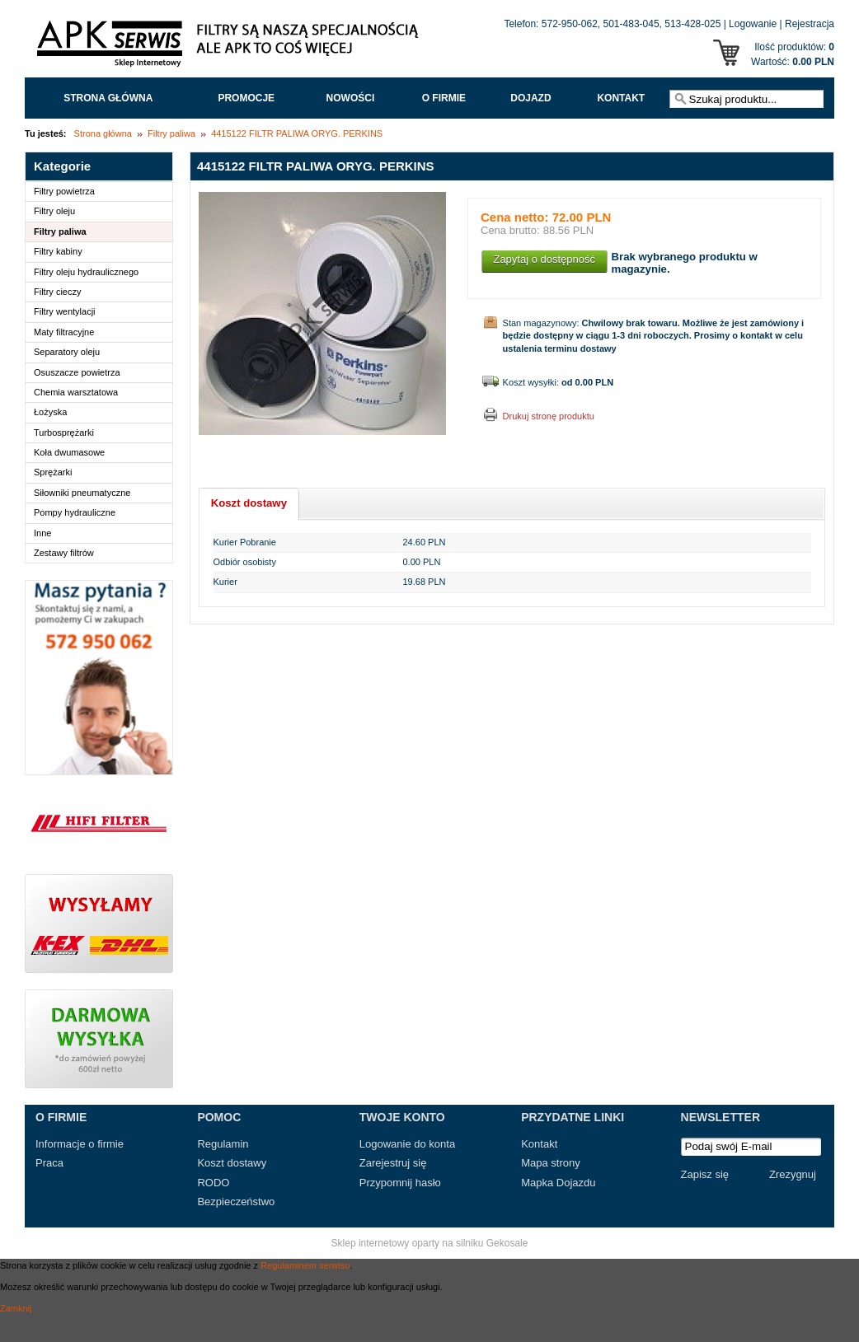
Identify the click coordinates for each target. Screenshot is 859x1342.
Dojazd (530, 98)
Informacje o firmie (79, 1144)
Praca (49, 1163)
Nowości (350, 98)
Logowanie (753, 24)
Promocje (246, 98)
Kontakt (621, 98)
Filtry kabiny (58, 251)
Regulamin (222, 1144)
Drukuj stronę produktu (548, 416)
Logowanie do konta (407, 1144)
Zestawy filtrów (64, 553)
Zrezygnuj (792, 1174)
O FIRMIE (444, 98)
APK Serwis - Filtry (231, 48)
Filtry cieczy (57, 292)
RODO (213, 1182)
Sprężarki (53, 472)
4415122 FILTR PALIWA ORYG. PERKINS (297, 133)
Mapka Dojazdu (558, 1182)
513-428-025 (692, 24)
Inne (42, 533)
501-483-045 (631, 24)
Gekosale (507, 1243)
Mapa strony (550, 1163)
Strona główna (108, 98)
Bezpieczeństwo (236, 1201)
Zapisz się (705, 1174)
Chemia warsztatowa (76, 392)
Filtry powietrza (64, 191)
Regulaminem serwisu (305, 1265)
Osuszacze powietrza (77, 372)
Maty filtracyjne (64, 332)
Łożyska (50, 412)
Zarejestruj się (393, 1163)
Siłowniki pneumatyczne (82, 493)
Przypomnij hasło (400, 1182)
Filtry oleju (54, 211)
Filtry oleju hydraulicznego (86, 272)
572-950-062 (570, 24)
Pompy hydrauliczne (74, 512)
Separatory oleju (67, 352)
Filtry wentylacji (65, 311)
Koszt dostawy (231, 1163)
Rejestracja (809, 24)
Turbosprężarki (64, 432)
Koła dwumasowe (69, 452)
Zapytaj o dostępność (544, 259)
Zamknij (16, 1308)
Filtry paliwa (171, 133)
